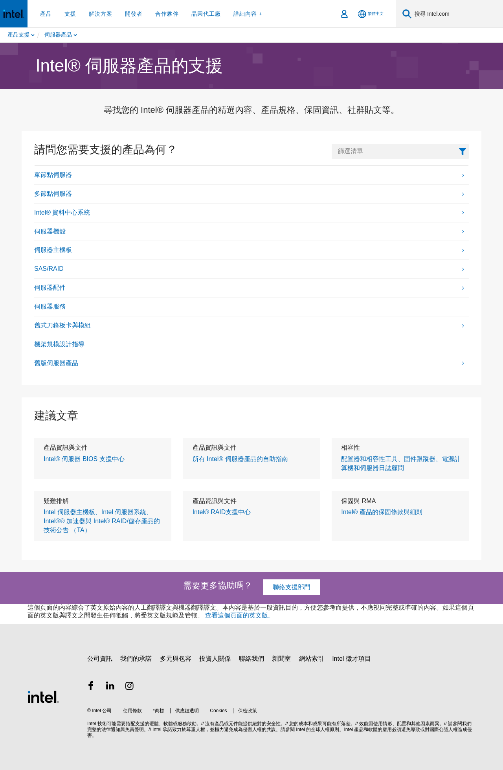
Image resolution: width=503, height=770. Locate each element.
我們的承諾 (136, 658)
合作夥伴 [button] (167, 14)
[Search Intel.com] (457, 14)
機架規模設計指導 (59, 344)
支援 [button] (70, 14)
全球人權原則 (325, 729)
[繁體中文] (371, 14)
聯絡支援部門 (291, 587)
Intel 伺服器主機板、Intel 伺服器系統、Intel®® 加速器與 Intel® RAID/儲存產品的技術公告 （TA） (102, 521)
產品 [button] (46, 14)
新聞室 (281, 658)
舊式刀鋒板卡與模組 (62, 325)
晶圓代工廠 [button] (206, 14)
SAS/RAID (49, 268)
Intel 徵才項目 (351, 658)
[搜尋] (406, 13)
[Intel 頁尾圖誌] (43, 696)
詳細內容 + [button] (248, 14)
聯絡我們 (251, 658)
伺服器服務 (50, 306)
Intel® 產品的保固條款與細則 (381, 512)
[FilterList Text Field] (400, 151)
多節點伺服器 (53, 193)
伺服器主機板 (53, 249)
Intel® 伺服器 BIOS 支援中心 (84, 459)
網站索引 (311, 658)
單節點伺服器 (53, 174)
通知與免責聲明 (127, 729)
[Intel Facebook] (90, 686)
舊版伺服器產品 (56, 363)
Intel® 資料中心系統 (62, 212)
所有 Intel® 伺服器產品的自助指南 (240, 459)
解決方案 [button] (100, 14)
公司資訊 (99, 658)
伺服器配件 (50, 287)
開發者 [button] (134, 14)
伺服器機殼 (50, 231)
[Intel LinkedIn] (110, 686)
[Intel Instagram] (129, 686)
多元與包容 (175, 658)
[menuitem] (83, 35)
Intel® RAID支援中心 (222, 512)
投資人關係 (215, 658)
